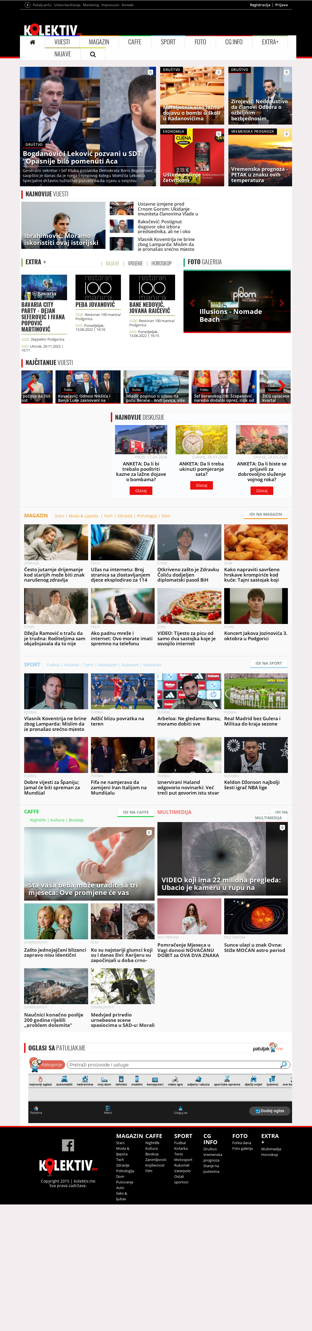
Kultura (58, 820)
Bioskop (76, 820)
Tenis (89, 664)
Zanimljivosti (155, 1159)
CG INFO (234, 42)
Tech (108, 515)
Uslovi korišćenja (67, 5)
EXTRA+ (270, 42)
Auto (120, 1187)
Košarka (71, 664)
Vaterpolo (152, 664)
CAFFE (134, 42)
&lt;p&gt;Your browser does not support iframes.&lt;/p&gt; (160, 1089)
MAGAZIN (99, 42)
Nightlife (38, 820)
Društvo (210, 1148)
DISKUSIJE (139, 417)
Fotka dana (241, 1142)
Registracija (260, 4)
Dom (166, 515)
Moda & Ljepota (84, 515)
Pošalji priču (42, 5)
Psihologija (147, 515)
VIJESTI (62, 42)
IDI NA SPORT (269, 663)
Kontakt (128, 5)
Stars (59, 515)
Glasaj (141, 490)
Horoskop (269, 1154)
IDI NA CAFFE (136, 812)
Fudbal (53, 664)
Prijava (281, 4)
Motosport (108, 664)
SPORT (168, 42)
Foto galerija (242, 1148)
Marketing (91, 5)
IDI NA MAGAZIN (265, 514)
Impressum (110, 5)
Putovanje (124, 1182)
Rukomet (130, 664)
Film (148, 1170)
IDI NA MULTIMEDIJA (271, 814)
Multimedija (271, 1148)
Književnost (155, 1165)
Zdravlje (124, 515)
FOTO (200, 42)
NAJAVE (62, 54)
